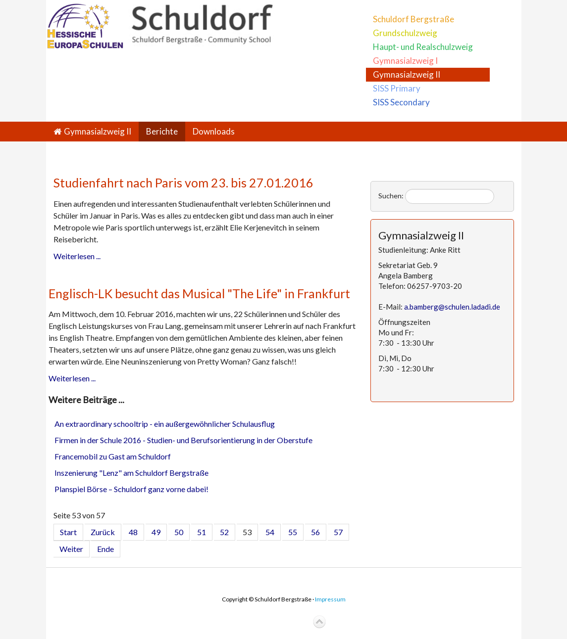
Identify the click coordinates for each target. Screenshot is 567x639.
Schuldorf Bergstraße (413, 19)
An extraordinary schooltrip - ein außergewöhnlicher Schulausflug (164, 423)
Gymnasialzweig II (406, 74)
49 (156, 532)
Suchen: (391, 195)
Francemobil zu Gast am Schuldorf (112, 456)
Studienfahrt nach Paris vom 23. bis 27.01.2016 (183, 182)
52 (224, 532)
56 (315, 532)
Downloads (214, 131)
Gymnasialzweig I (405, 60)
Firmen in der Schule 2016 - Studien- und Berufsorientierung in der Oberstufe (183, 440)
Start (68, 532)
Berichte (162, 131)
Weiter (71, 548)
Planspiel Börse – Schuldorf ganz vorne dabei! (131, 489)
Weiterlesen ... (77, 256)
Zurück (103, 532)
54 (269, 532)
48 (133, 532)
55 (292, 532)
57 (338, 532)
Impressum (330, 599)
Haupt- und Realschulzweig (423, 47)
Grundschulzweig (405, 33)
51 (201, 532)
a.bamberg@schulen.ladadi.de (452, 306)
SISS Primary (396, 88)
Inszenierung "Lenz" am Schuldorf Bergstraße (131, 472)
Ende (105, 548)
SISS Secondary (401, 102)
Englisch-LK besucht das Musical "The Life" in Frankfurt (199, 293)
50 (178, 532)
